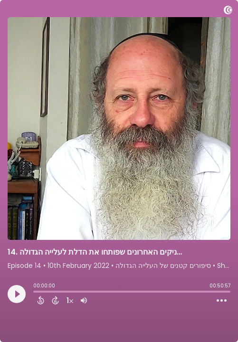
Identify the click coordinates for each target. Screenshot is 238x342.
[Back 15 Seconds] (40, 300)
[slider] (35, 292)
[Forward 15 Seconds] (55, 300)
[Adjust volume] (84, 300)
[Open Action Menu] (221, 300)
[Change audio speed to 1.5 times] (70, 300)
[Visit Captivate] (228, 12)
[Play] (17, 294)
